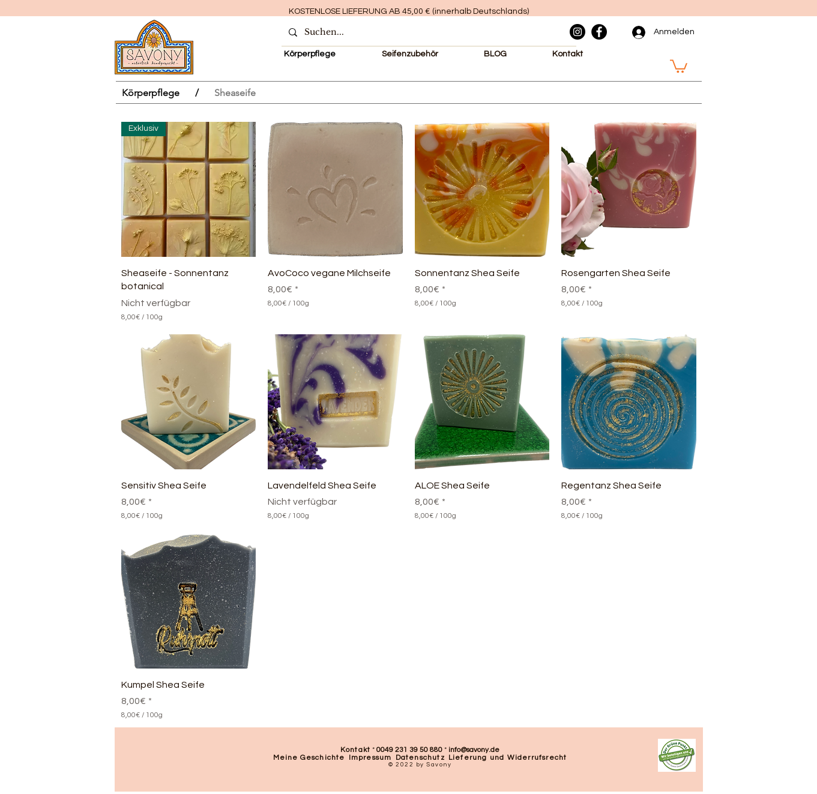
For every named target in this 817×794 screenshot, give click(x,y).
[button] (678, 65)
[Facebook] (599, 32)
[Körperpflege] (150, 92)
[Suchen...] (427, 32)
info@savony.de (473, 750)
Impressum (370, 758)
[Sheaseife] (235, 92)
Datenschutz (420, 758)
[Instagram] (577, 32)
